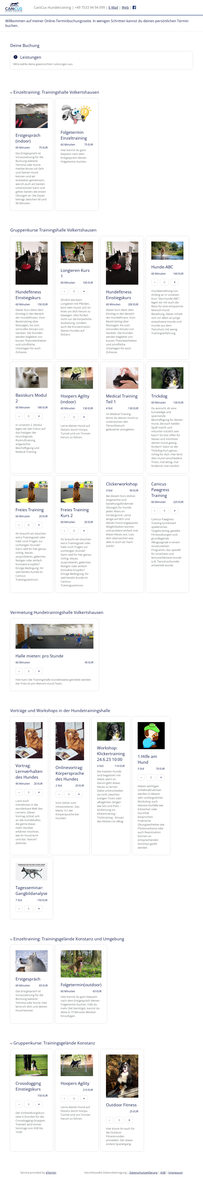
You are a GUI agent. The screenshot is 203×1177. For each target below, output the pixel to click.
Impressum (175, 1172)
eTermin (51, 1172)
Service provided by (38, 1172)
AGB (163, 1172)
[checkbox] (31, 154)
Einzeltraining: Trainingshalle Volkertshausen (54, 92)
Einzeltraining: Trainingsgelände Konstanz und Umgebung (76, 936)
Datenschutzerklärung (143, 1172)
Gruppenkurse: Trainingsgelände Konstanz (52, 1043)
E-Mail (113, 7)
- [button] (64, 291)
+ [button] (84, 291)
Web (125, 7)
